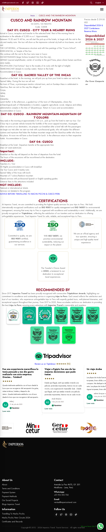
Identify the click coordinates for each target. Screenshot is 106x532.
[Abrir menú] (102, 9)
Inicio (32, 15)
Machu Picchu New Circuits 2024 (16, 517)
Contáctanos (94, 28)
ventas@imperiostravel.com (65, 502)
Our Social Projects (10, 500)
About (4, 484)
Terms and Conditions (11, 488)
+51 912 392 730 (61, 494)
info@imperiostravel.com (10, 2)
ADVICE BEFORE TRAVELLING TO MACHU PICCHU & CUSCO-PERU (30, 194)
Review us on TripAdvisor (45, 363)
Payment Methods (9, 496)
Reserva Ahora (90, 31)
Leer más (6, 411)
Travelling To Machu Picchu (13, 513)
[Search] (91, 2)
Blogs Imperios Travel (11, 504)
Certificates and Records (12, 521)
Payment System (8, 492)
